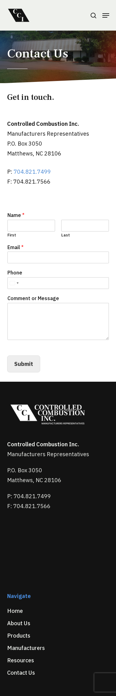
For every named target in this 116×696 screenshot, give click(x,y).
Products (18, 635)
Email (15, 247)
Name (15, 215)
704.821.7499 (32, 171)
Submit (23, 363)
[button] (105, 15)
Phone (14, 272)
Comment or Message (33, 298)
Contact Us (21, 672)
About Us (18, 623)
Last (65, 235)
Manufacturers (26, 647)
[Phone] (58, 283)
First (11, 235)
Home (15, 610)
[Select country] (13, 283)
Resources (20, 660)
